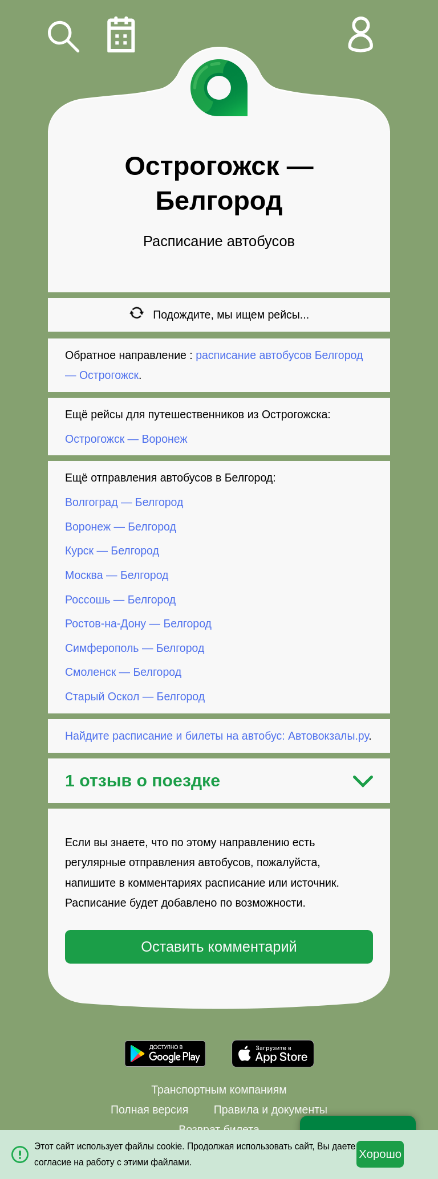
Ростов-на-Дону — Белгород (138, 623)
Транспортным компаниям (218, 1089)
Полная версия (149, 1109)
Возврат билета (219, 1129)
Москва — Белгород (116, 575)
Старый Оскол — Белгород (135, 696)
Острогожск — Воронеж (126, 438)
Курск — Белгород (112, 550)
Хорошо (380, 1154)
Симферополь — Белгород (134, 648)
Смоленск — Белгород (123, 672)
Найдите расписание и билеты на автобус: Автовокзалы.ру (216, 735)
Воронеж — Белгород (120, 526)
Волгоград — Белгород (124, 502)
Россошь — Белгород (120, 599)
